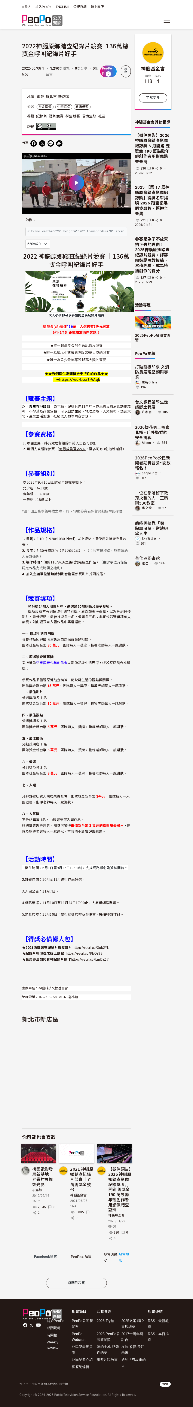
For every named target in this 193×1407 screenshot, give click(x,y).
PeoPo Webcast (78, 1336)
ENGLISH (62, 7)
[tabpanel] (76, 1271)
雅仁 (145, 563)
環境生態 (89, 116)
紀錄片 (41, 116)
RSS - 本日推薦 (158, 1336)
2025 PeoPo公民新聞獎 (108, 1336)
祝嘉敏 (37, 1190)
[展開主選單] (166, 20)
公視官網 (79, 7)
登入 (28, 7)
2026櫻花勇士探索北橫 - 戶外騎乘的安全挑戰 (152, 432)
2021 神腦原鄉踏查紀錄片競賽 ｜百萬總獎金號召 (81, 1179)
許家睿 (147, 412)
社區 (101, 116)
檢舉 (125, 70)
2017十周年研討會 (132, 1336)
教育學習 (82, 107)
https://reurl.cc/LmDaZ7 (89, 959)
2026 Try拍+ (106, 1321)
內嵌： (30, 220)
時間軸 (52, 1335)
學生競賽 (72, 116)
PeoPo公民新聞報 (82, 1323)
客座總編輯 (80, 1367)
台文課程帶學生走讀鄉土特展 (151, 404)
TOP (165, 1384)
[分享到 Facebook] (33, 143)
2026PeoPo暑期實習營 (153, 337)
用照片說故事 (107, 1359)
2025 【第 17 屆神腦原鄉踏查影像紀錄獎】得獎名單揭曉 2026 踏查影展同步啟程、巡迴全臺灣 (152, 200)
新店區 (63, 97)
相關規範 (54, 1328)
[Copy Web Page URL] (59, 143)
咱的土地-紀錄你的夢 (108, 1349)
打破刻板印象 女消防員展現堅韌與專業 (152, 372)
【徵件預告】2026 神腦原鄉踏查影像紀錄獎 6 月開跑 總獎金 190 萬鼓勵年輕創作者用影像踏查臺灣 (119, 1189)
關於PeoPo (55, 1321)
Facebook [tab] (45, 1257)
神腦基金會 (78, 1195)
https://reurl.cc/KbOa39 (84, 953)
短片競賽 (56, 116)
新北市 (51, 97)
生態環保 (63, 107)
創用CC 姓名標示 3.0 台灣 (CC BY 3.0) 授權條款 (47, 126)
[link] (79, 379)
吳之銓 (147, 508)
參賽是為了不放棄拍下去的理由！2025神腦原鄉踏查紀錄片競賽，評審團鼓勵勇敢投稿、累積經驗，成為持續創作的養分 (152, 255)
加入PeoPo (43, 7)
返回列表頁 (76, 1283)
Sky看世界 (149, 539)
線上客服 (97, 7)
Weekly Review (52, 1345)
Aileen (146, 443)
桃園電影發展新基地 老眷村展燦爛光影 (42, 1176)
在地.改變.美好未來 (132, 1349)
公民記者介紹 (82, 1359)
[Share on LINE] (51, 143)
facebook (25, 1325)
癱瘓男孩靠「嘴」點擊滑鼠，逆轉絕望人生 (151, 528)
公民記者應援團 (82, 1349)
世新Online (149, 382)
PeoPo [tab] (81, 1257)
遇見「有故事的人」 (133, 1362)
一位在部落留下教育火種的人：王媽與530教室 (151, 498)
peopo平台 (150, 473)
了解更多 (153, 98)
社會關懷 (45, 107)
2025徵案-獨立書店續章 (132, 1323)
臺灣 (40, 97)
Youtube (39, 1325)
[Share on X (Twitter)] (42, 143)
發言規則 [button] (124, 1257)
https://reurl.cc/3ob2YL (91, 948)
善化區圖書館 (147, 558)
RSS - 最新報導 (158, 1323)
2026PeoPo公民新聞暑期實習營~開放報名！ (153, 463)
